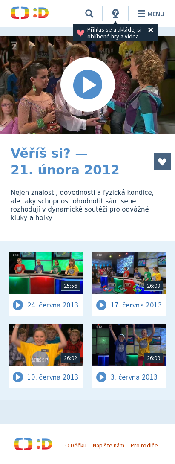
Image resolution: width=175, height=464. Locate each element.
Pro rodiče (144, 445)
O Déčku (75, 445)
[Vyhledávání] (89, 13)
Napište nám (108, 445)
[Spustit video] (87, 85)
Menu (149, 13)
